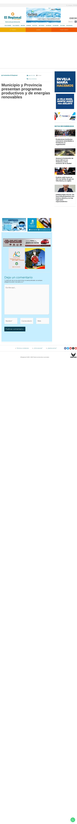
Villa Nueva (16, 25)
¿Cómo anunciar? (38, 349)
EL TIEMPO (13, 30)
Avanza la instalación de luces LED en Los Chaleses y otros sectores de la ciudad (64, 161)
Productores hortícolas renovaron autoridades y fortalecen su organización (65, 142)
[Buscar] (76, 22)
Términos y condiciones (23, 349)
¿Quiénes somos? (51, 349)
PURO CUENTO (64, 30)
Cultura (62, 25)
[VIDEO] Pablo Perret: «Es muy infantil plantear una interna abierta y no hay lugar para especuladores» (65, 198)
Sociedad (48, 25)
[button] (73, 820)
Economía (56, 25)
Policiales (69, 25)
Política (34, 25)
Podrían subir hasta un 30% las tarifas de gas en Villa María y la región (65, 179)
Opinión (28, 25)
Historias (41, 25)
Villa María (8, 25)
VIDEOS (38, 30)
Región (23, 25)
